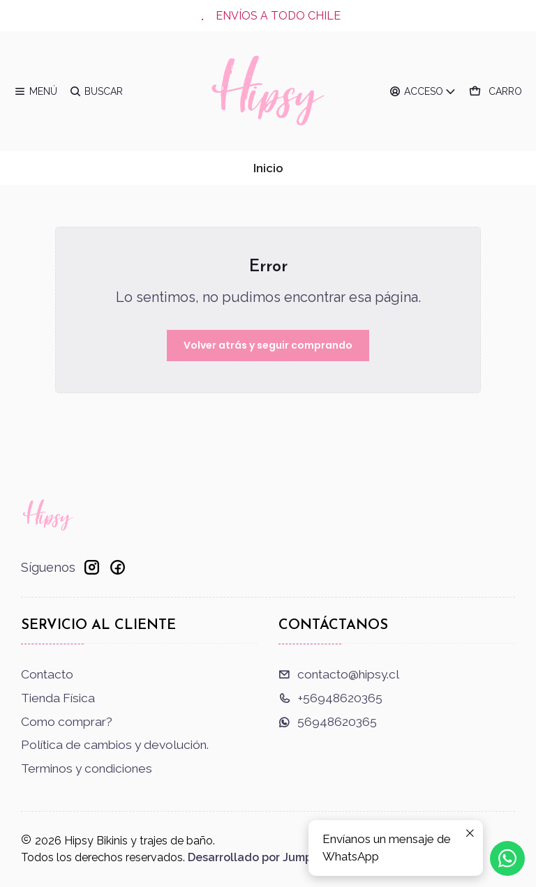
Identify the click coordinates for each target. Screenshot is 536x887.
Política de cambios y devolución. (115, 745)
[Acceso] (423, 91)
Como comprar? (66, 722)
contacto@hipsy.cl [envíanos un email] (338, 674)
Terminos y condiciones (86, 768)
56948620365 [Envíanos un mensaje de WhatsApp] (327, 722)
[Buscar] (96, 91)
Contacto (47, 674)
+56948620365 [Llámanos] (330, 698)
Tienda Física (58, 698)
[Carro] (496, 91)
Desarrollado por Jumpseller (265, 857)
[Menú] (35, 91)
